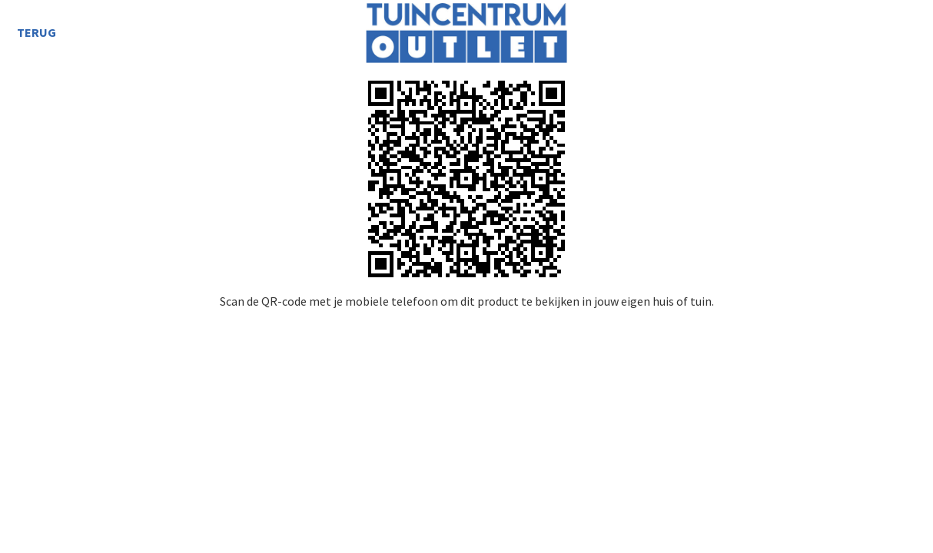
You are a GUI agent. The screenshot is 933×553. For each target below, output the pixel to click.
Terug (36, 32)
